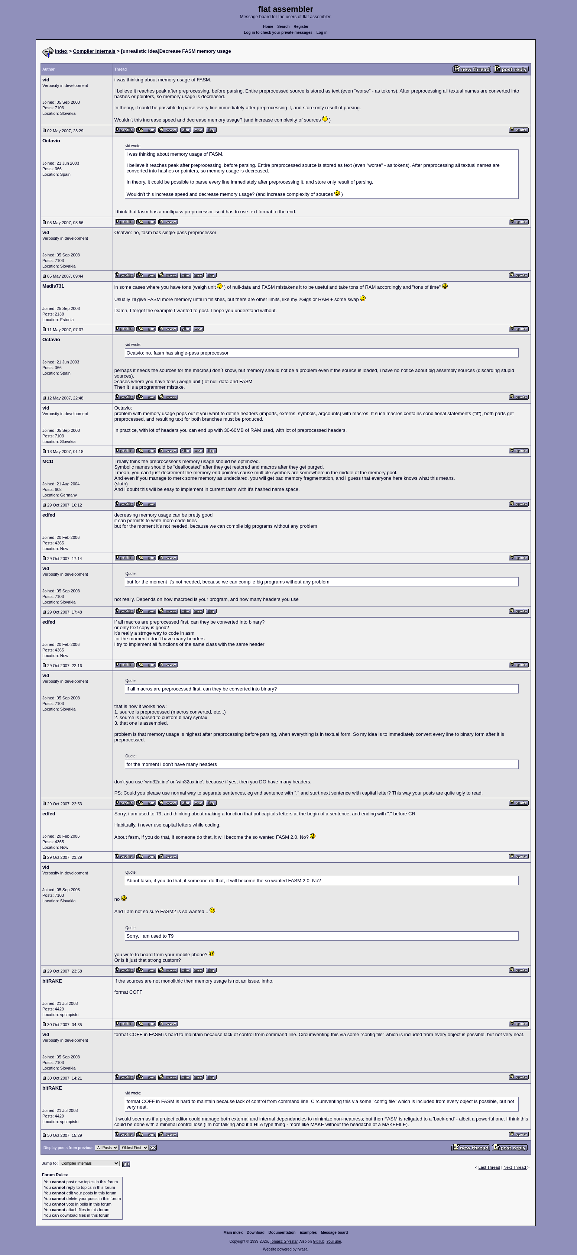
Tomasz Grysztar (283, 1241)
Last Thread (489, 1167)
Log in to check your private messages (278, 32)
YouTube (333, 1241)
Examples (308, 1232)
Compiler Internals (94, 51)
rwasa (303, 1249)
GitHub (318, 1241)
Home (268, 27)
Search (283, 27)
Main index (233, 1232)
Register (301, 27)
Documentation (282, 1232)
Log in (322, 32)
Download (256, 1232)
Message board (334, 1232)
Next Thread (515, 1167)
